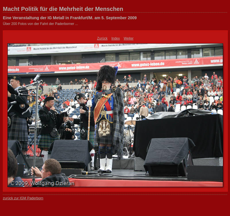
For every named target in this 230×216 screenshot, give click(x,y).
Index (115, 38)
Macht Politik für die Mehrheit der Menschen (63, 9)
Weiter (129, 38)
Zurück (102, 38)
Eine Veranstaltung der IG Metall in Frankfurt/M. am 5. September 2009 (70, 17)
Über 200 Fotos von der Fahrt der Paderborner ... (40, 24)
